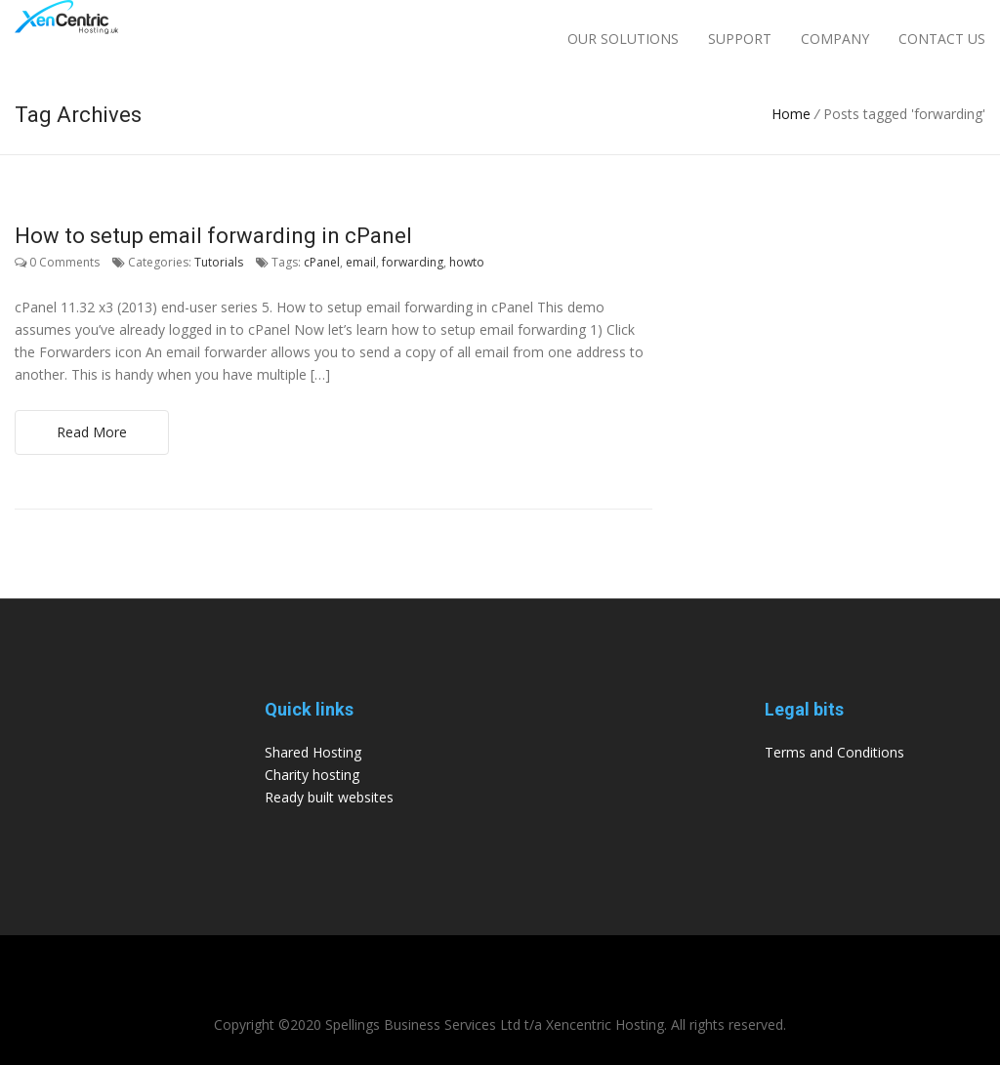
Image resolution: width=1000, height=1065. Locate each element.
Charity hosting (312, 774)
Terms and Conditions (834, 752)
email (361, 262)
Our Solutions (623, 38)
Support (739, 38)
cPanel (322, 262)
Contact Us (941, 38)
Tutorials (218, 262)
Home (791, 113)
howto (466, 262)
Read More (92, 432)
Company (835, 38)
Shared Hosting (313, 752)
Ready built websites (329, 797)
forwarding (412, 262)
